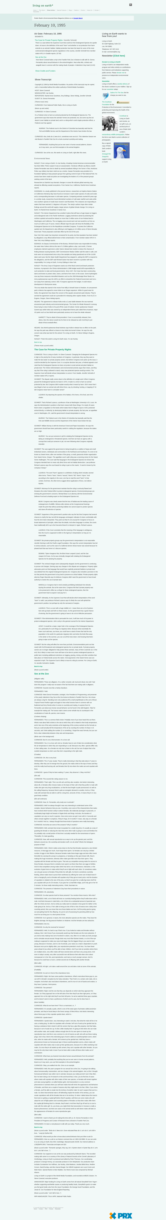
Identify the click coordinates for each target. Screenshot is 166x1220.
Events (83, 10)
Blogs (70, 10)
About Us (89, 10)
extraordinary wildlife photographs (113, 134)
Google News (77, 18)
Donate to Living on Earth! (111, 62)
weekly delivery (123, 84)
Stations (76, 10)
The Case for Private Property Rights (48, 40)
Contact (41, 1209)
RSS (46, 1209)
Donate (97, 10)
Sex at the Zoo (40, 57)
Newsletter (36, 11)
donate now (120, 73)
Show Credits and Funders (45, 71)
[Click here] (119, 56)
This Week (42, 10)
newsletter (110, 89)
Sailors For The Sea (116, 92)
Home (35, 10)
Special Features (61, 10)
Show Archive (51, 10)
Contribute (123, 116)
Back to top (38, 342)
